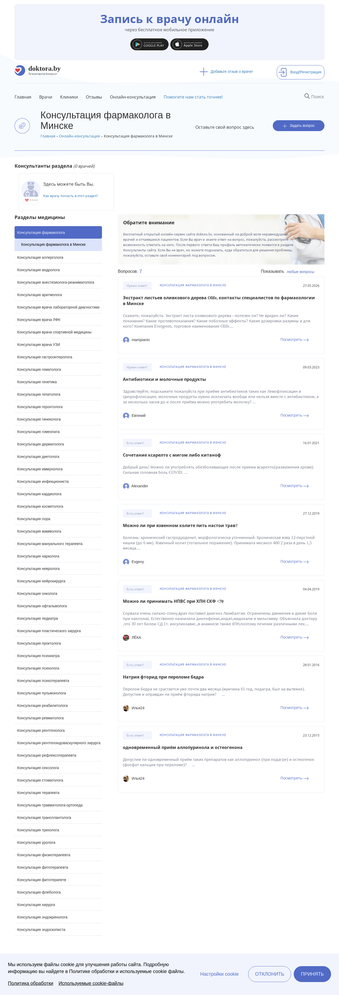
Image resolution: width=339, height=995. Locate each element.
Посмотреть (294, 339)
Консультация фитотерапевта (42, 867)
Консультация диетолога (38, 456)
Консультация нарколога (38, 556)
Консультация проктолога (39, 643)
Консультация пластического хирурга (49, 631)
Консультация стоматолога (40, 780)
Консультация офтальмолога (42, 606)
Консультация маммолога (39, 531)
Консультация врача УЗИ (38, 344)
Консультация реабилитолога (42, 705)
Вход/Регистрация (299, 72)
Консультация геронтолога (40, 407)
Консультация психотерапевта (43, 681)
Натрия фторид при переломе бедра (163, 677)
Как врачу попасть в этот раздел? (70, 196)
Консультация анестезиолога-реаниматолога (55, 282)
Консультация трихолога (38, 830)
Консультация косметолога (40, 506)
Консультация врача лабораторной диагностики (58, 307)
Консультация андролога (38, 270)
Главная (23, 97)
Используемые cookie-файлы (91, 983)
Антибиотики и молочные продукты (164, 379)
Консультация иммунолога (40, 469)
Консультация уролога (36, 842)
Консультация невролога (38, 568)
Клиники (69, 97)
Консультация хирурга (36, 905)
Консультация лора (33, 519)
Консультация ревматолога (40, 718)
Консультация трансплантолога (44, 817)
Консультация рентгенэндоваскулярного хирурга (58, 743)
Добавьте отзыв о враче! (226, 71)
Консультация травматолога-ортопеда (50, 805)
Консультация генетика (37, 382)
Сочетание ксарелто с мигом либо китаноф (172, 455)
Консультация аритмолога (39, 295)
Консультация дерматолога (40, 444)
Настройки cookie (219, 974)
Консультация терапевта (38, 793)
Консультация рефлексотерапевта (46, 755)
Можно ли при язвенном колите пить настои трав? (180, 525)
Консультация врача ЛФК (38, 320)
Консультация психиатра (38, 656)
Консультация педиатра (37, 618)
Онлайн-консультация (133, 97)
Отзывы (94, 97)
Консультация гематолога (39, 369)
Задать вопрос (299, 125)
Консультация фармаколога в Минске (53, 244)
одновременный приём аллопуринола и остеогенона (183, 747)
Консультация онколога (37, 593)
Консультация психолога (38, 668)
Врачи (45, 97)
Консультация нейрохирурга (41, 581)
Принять (312, 974)
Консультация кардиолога (39, 494)
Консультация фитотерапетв (41, 880)
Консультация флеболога (39, 892)
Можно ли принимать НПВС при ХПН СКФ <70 (173, 601)
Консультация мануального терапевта (49, 544)
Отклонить (269, 974)
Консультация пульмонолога (41, 693)
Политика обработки (30, 983)
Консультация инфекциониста (43, 481)
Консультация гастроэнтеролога (44, 357)
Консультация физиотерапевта (43, 855)
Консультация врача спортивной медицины (54, 332)
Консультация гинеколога (39, 419)
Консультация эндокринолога (42, 917)
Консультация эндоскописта (41, 929)
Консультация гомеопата (38, 432)
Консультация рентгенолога (41, 730)
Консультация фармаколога (41, 232)
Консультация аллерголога (40, 257)
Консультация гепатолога (38, 394)
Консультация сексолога (38, 768)
